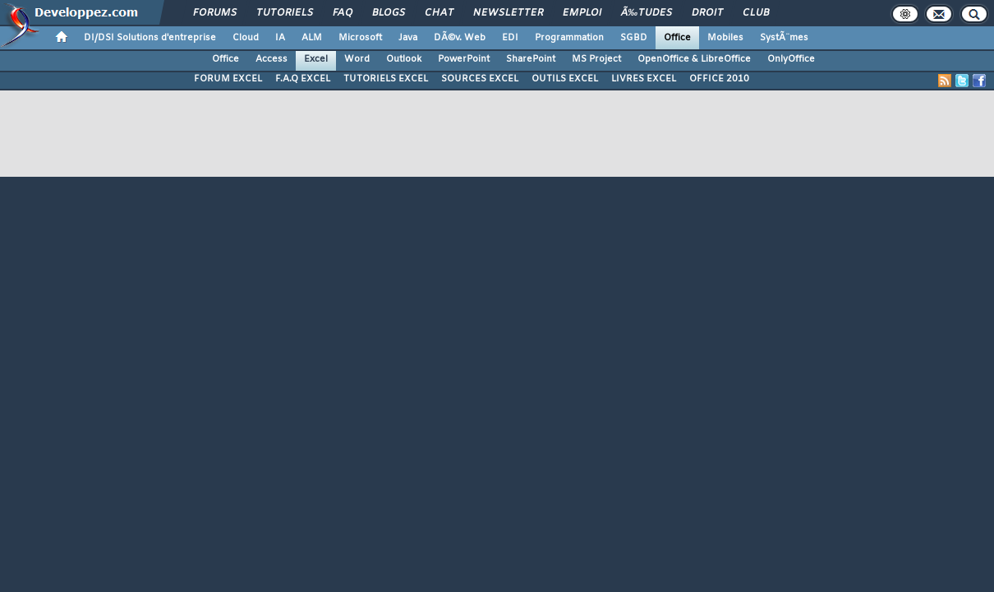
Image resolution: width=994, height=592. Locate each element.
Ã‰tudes (646, 13)
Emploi (582, 13)
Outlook (403, 59)
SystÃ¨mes (784, 38)
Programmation (569, 38)
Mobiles (725, 38)
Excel (316, 59)
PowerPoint (464, 59)
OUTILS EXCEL (565, 79)
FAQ (342, 13)
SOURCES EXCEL (479, 79)
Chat (439, 13)
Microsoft (360, 38)
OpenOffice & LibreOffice (694, 59)
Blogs (388, 13)
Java (407, 38)
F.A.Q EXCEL (302, 79)
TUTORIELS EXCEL (385, 79)
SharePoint (530, 59)
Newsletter (508, 13)
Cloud (245, 38)
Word (357, 59)
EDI (510, 38)
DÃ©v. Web (459, 38)
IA (280, 38)
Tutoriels (285, 13)
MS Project (596, 59)
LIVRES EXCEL (643, 79)
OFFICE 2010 (719, 79)
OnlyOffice (791, 59)
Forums (214, 13)
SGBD (633, 38)
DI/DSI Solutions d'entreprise (150, 38)
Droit (707, 13)
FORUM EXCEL (228, 79)
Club (756, 13)
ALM (311, 38)
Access (271, 59)
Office (677, 38)
